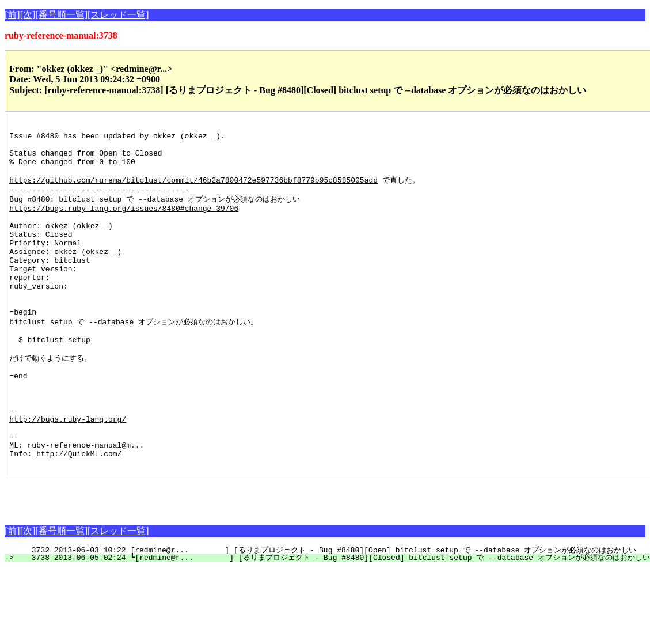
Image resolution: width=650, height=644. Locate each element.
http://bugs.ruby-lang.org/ (67, 473)
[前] (12, 15)
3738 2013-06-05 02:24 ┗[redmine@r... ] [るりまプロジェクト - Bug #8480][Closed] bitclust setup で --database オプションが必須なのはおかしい (333, 620)
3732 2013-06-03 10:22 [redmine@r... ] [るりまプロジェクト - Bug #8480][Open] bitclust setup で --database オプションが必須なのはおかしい (327, 613)
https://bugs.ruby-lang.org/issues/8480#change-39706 (123, 223)
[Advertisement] (139, 559)
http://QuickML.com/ (78, 514)
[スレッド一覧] (118, 15)
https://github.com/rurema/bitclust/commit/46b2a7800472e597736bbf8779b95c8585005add (193, 190)
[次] (28, 15)
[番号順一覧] (61, 15)
